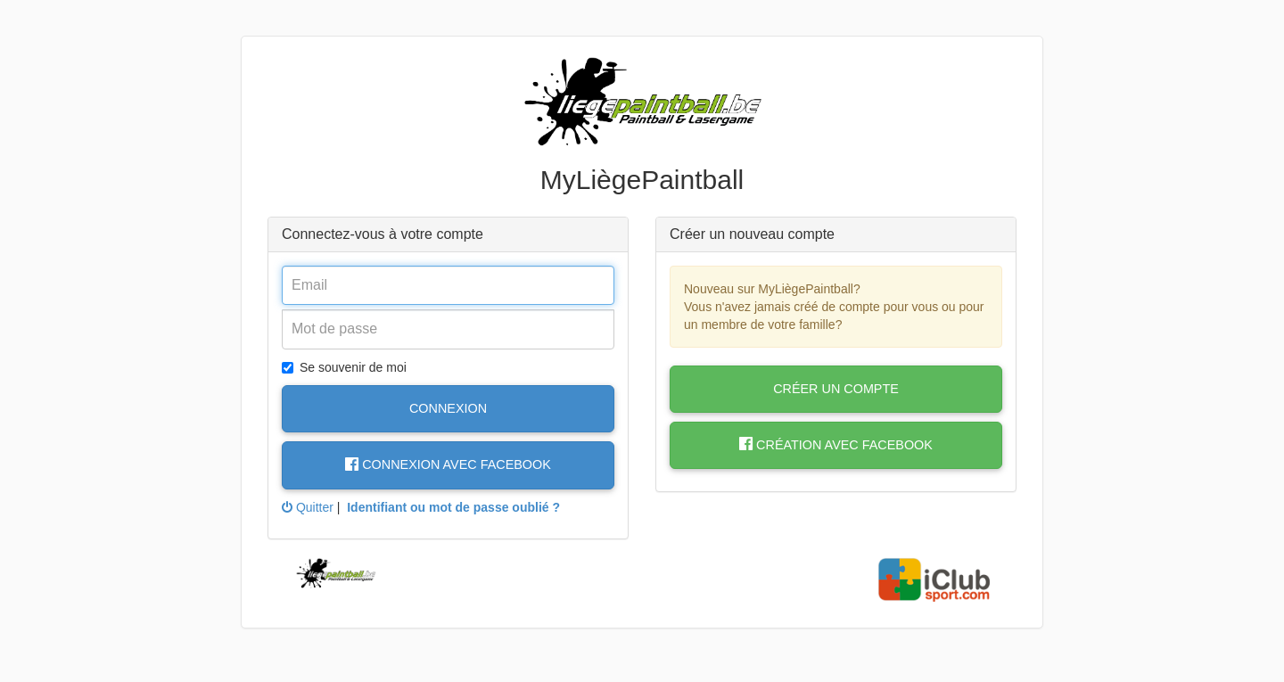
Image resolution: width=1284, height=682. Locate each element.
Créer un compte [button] (836, 389)
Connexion (448, 408)
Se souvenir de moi (344, 367)
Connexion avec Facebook (448, 464)
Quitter (307, 507)
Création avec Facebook (836, 445)
